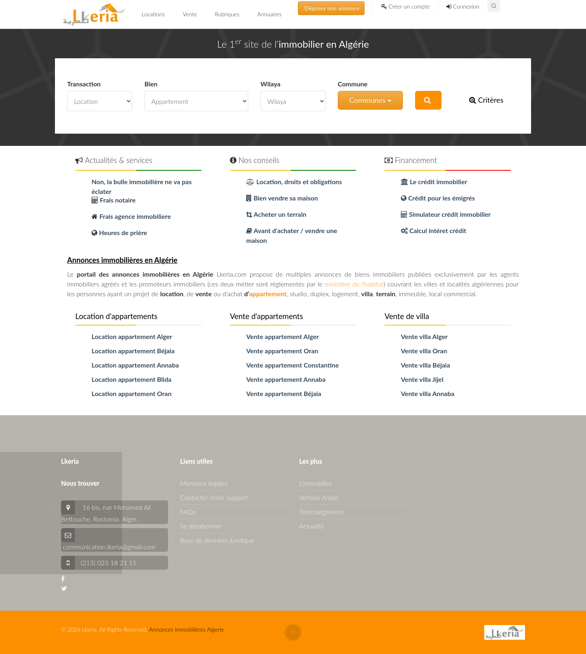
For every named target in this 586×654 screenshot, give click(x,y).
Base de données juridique (217, 540)
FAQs (188, 511)
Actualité (311, 526)
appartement (267, 293)
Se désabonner (201, 526)
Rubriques (228, 14)
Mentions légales (203, 483)
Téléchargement (321, 511)
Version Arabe (318, 497)
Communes (370, 99)
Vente (191, 14)
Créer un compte (405, 6)
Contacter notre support (214, 497)
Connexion (462, 6)
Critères (486, 99)
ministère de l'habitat (354, 284)
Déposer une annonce (331, 7)
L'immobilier (315, 483)
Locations (154, 14)
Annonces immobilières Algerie (186, 629)
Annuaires (269, 14)
